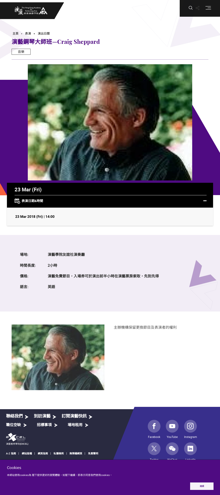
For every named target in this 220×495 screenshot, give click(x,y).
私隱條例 (58, 453)
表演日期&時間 (111, 201)
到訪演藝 (42, 416)
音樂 (21, 51)
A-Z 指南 (11, 453)
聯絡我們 (14, 416)
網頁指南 (43, 453)
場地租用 (75, 425)
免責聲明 (93, 453)
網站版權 (27, 453)
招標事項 (44, 425)
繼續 (202, 486)
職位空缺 (13, 425)
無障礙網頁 (75, 453)
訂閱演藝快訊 (74, 416)
